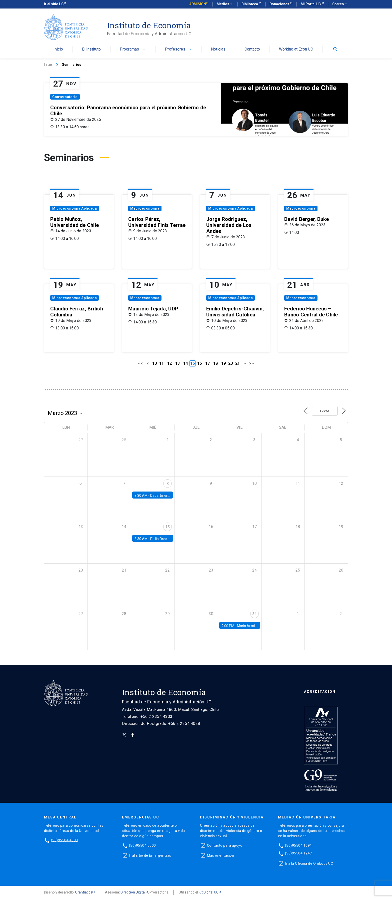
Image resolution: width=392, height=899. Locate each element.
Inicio (58, 49)
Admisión (197, 4)
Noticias (218, 49)
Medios (225, 4)
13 (177, 363)
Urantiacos (83, 892)
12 (169, 363)
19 (223, 363)
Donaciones (280, 4)
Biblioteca (250, 4)
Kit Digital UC (208, 892)
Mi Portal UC (311, 4)
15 (167, 527)
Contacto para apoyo (224, 845)
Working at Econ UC (296, 49)
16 (199, 363)
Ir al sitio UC (54, 4)
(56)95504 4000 (64, 840)
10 (154, 363)
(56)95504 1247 (298, 853)
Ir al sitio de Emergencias (150, 855)
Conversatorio (65, 97)
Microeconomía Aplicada (74, 208)
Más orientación (220, 855)
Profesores (178, 49)
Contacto (252, 49)
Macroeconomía (145, 208)
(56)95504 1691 (298, 845)
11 (161, 363)
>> (251, 363)
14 (185, 363)
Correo (340, 4)
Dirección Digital (133, 892)
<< (140, 363)
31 (254, 614)
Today (325, 410)
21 (237, 363)
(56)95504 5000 (142, 845)
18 (215, 363)
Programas (133, 49)
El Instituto (91, 49)
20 (230, 363)
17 (207, 363)
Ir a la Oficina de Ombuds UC (309, 863)
